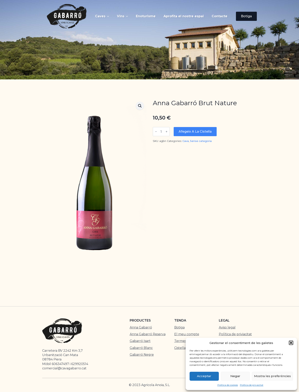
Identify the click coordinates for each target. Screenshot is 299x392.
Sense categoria (201, 141)
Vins (120, 16)
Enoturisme (146, 16)
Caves (100, 16)
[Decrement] (156, 131)
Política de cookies (227, 384)
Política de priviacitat (235, 334)
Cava (185, 141)
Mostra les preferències (272, 376)
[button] (291, 343)
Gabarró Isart (140, 341)
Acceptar (204, 376)
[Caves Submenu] (109, 16)
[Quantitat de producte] (161, 131)
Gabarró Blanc (141, 348)
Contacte (219, 16)
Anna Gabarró (141, 327)
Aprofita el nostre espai (184, 16)
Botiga (179, 327)
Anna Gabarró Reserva (148, 334)
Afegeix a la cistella (195, 131)
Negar (235, 376)
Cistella (180, 348)
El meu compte (186, 334)
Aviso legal (227, 327)
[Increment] (166, 131)
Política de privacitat (251, 384)
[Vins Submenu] (128, 16)
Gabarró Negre (142, 354)
